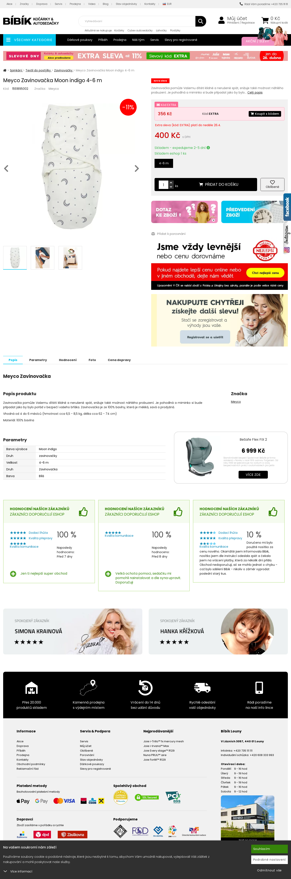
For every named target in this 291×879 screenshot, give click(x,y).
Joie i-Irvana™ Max (156, 746)
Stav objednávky (126, 4)
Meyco (54, 88)
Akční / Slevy (262, 41)
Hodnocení (68, 360)
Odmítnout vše (269, 870)
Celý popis (255, 92)
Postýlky (175, 30)
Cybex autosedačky (140, 30)
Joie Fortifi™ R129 (154, 759)
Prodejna (75, 4)
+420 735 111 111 (243, 750)
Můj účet (237, 18)
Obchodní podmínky (31, 764)
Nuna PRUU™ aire (155, 755)
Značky (24, 4)
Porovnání (87, 755)
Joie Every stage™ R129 (159, 750)
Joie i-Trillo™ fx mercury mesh (163, 741)
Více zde (253, 474)
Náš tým (138, 40)
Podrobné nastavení (269, 860)
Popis (13, 360)
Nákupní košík (279, 22)
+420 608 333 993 (262, 755)
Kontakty (149, 4)
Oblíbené (86, 750)
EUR (167, 4)
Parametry (38, 360)
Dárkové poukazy (79, 40)
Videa (91, 4)
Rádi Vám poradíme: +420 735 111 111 (264, 4)
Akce (9, 4)
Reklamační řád (28, 769)
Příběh (103, 40)
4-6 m (164, 163)
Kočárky (119, 30)
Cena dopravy (119, 360)
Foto (92, 360)
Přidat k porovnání (168, 233)
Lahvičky (161, 30)
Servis (58, 4)
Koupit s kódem (265, 114)
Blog (105, 4)
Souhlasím (261, 849)
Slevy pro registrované (181, 40)
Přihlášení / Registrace (241, 22)
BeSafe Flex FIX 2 (253, 439)
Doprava (41, 4)
